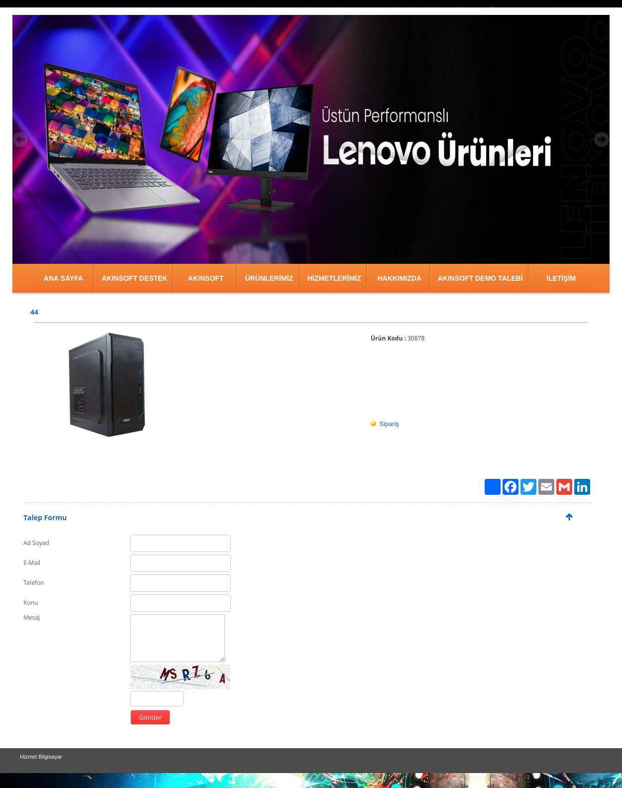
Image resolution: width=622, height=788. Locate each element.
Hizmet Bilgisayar (41, 757)
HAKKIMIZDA (399, 278)
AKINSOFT (206, 278)
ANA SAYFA (63, 278)
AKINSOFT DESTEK (134, 278)
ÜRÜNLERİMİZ (269, 278)
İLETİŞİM (561, 278)
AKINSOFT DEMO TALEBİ (480, 278)
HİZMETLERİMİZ (334, 278)
